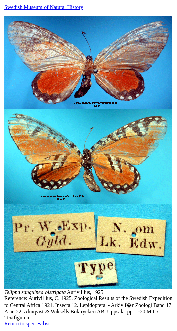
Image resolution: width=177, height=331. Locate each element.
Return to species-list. (27, 323)
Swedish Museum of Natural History (43, 7)
